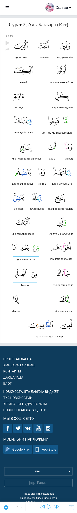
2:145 (9, 36)
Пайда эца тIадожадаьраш (38, 493)
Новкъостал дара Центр (24, 410)
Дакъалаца (13, 377)
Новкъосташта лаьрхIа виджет (31, 391)
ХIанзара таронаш (19, 365)
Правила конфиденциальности (38, 498)
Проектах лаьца (17, 359)
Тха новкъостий (17, 398)
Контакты (12, 371)
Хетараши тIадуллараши (25, 404)
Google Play (17, 449)
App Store (45, 449)
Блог (7, 383)
